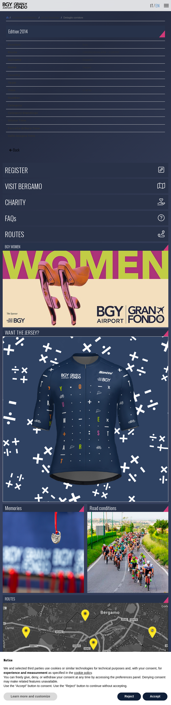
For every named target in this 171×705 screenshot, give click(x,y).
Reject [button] (129, 696)
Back (14, 150)
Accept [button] (155, 696)
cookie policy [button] (83, 673)
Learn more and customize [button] (30, 696)
